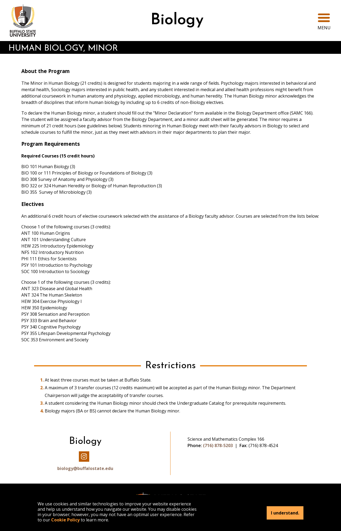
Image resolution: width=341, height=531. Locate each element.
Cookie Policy (65, 520)
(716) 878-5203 (218, 445)
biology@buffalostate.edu (85, 468)
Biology (177, 20)
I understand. (285, 513)
